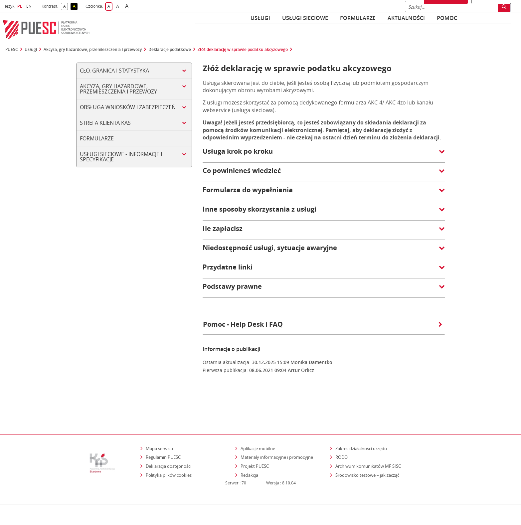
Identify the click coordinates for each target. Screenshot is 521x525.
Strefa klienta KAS (105, 122)
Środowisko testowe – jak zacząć (367, 446)
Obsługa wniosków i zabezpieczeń (128, 107)
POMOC (447, 18)
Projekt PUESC (255, 437)
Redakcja (249, 446)
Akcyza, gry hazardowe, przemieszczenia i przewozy (93, 49)
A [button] (65, 6)
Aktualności (406, 18)
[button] (324, 155)
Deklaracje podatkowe (169, 49)
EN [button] (30, 6)
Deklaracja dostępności (168, 437)
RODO (341, 429)
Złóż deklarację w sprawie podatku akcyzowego (243, 49)
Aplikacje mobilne (258, 420)
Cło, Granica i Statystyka (114, 70)
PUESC (11, 49)
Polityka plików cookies (169, 446)
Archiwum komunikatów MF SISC (368, 437)
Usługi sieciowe (305, 18)
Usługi (260, 18)
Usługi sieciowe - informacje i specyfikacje (121, 156)
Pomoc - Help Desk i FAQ (322, 324)
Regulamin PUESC (163, 429)
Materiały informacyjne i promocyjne (277, 429)
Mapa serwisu (159, 420)
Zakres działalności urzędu (361, 419)
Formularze (358, 18)
